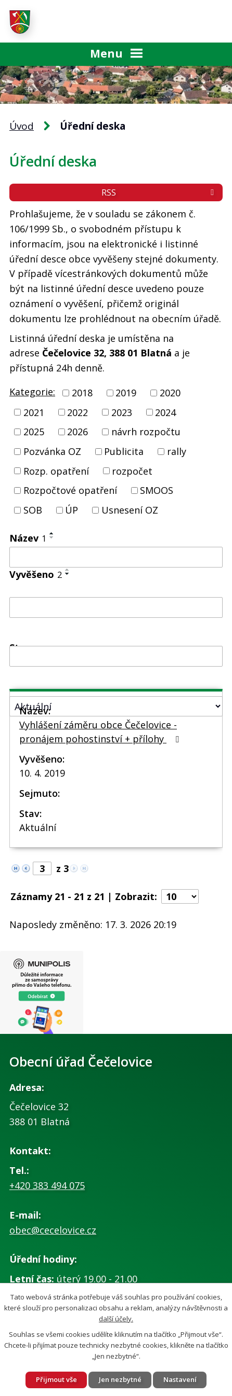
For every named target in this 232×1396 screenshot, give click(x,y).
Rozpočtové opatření (70, 490)
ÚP (71, 510)
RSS (159, 192)
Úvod (21, 126)
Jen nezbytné (120, 1379)
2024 (165, 412)
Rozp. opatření (56, 470)
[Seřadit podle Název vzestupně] (52, 533)
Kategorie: (32, 391)
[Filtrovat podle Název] (116, 557)
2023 (121, 412)
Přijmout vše (56, 1379)
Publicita (124, 451)
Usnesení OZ (129, 510)
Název (27, 538)
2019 (125, 392)
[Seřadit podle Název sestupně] (52, 537)
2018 (82, 392)
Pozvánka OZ (52, 451)
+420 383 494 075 (47, 1185)
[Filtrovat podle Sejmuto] (116, 656)
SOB (32, 510)
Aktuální (37, 827)
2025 (33, 431)
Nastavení (180, 1379)
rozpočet (132, 470)
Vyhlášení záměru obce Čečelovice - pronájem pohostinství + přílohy (101, 731)
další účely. (116, 1318)
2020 (170, 392)
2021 (33, 412)
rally (176, 451)
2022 (77, 412)
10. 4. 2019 (42, 773)
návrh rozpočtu (146, 431)
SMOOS (156, 490)
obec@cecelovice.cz (52, 1230)
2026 (77, 431)
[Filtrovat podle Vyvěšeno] (116, 607)
